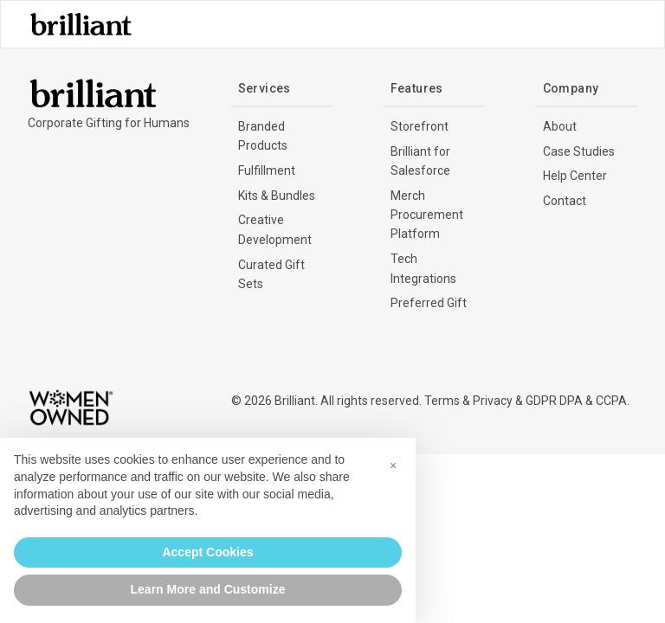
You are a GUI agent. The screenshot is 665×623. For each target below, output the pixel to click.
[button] (393, 465)
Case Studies (579, 151)
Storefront (420, 126)
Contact (564, 201)
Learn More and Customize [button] (208, 589)
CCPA (611, 401)
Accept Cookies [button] (207, 552)
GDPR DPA (554, 401)
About (560, 126)
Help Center (575, 176)
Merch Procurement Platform (427, 215)
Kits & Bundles (276, 195)
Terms (442, 401)
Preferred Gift (429, 303)
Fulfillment (266, 170)
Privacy (493, 401)
